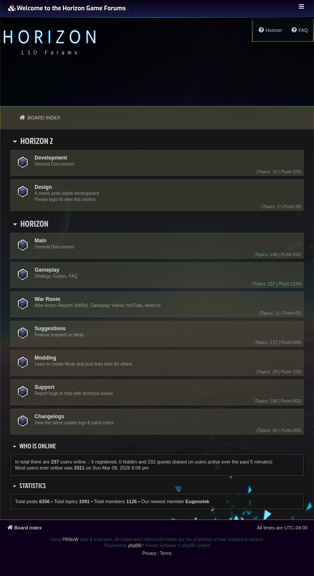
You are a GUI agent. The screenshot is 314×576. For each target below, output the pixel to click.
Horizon (34, 223)
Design (43, 187)
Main (40, 241)
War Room (47, 299)
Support (44, 387)
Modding (45, 358)
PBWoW (70, 539)
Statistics (32, 485)
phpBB (134, 545)
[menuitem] (299, 30)
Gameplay (47, 270)
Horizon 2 (36, 141)
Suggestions (50, 329)
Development (51, 158)
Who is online (37, 446)
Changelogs (49, 416)
